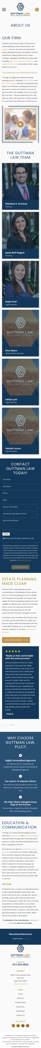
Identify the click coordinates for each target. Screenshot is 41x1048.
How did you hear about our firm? (15, 514)
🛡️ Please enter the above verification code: (18, 538)
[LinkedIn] (18, 1026)
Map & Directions (20, 984)
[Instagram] (28, 1026)
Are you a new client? (10, 507)
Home (20, 994)
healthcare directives (10, 64)
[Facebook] (13, 1026)
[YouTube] (23, 1026)
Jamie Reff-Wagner (9, 83)
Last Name (7, 486)
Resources (20, 1007)
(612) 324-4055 (26, 923)
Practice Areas (20, 1002)
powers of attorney (26, 61)
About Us (20, 998)
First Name (7, 479)
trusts (15, 61)
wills (11, 61)
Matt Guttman (29, 80)
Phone (5, 493)
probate (5, 49)
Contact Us (20, 1015)
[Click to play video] (20, 124)
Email (5, 500)
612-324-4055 (20, 964)
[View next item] (12, 725)
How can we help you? (11, 520)
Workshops (20, 1011)
